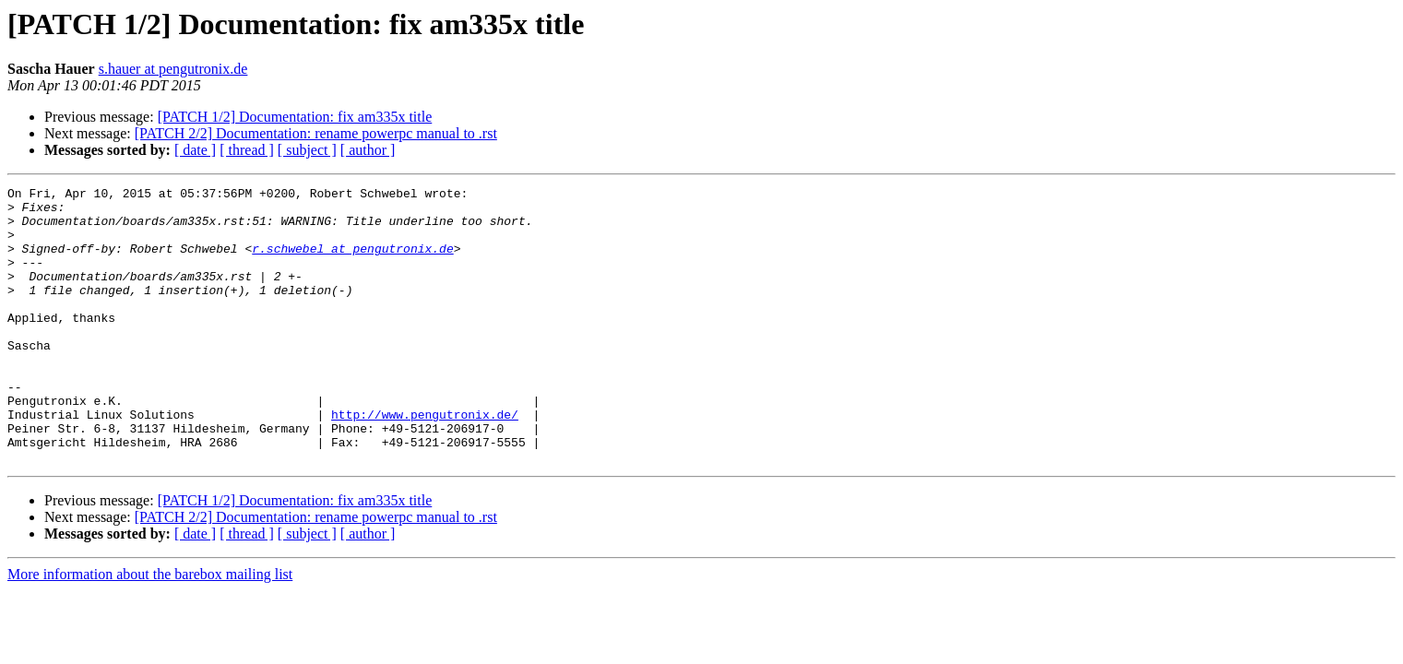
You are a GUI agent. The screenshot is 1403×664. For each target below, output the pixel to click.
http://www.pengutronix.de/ (424, 461)
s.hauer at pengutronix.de (173, 69)
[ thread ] (247, 150)
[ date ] (195, 150)
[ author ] (368, 150)
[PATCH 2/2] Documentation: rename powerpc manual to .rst (316, 133)
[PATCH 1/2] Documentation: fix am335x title (295, 117)
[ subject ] (307, 150)
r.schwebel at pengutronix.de (352, 262)
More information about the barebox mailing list (149, 629)
